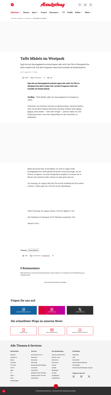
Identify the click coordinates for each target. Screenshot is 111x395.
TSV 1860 (13, 365)
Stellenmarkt (34, 378)
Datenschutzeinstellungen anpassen (82, 367)
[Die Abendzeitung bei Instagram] (52, 310)
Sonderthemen (56, 378)
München (15, 12)
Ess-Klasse (34, 367)
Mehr (87, 12)
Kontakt (54, 367)
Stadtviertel (28, 18)
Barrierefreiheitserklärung (79, 362)
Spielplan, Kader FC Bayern (38, 373)
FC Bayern (13, 362)
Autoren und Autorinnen (58, 354)
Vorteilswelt (34, 370)
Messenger (34, 360)
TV (63, 12)
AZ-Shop (54, 373)
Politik (70, 12)
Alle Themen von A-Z (37, 354)
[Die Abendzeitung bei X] (80, 310)
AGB (73, 357)
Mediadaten (55, 370)
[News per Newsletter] (52, 331)
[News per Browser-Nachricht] (80, 331)
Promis (44, 12)
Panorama (53, 12)
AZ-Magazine (55, 375)
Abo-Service (55, 362)
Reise (12, 378)
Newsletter (34, 357)
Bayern (26, 12)
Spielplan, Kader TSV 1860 (38, 375)
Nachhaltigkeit (14, 380)
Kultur (77, 12)
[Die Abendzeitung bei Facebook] (23, 310)
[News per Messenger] (23, 331)
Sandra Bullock (33, 250)
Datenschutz (75, 360)
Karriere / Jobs (56, 357)
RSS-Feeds (34, 362)
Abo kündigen (76, 365)
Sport (34, 12)
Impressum (75, 354)
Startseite (13, 18)
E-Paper (54, 365)
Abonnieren (55, 360)
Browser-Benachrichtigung (38, 365)
